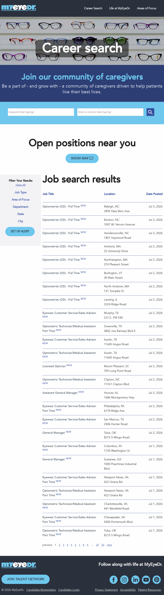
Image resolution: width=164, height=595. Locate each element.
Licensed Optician (54, 366)
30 (102, 545)
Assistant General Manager (60, 393)
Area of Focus (20, 199)
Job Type (20, 192)
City (20, 221)
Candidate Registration (41, 590)
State (20, 214)
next (109, 545)
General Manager (53, 433)
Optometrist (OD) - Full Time (61, 207)
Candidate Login (69, 590)
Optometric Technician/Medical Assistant (69, 353)
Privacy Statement (106, 590)
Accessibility (128, 590)
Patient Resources (149, 590)
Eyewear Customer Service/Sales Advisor (69, 313)
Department (20, 207)
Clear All (20, 185)
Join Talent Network (25, 579)
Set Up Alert (20, 231)
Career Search (93, 8)
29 (97, 545)
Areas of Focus (146, 8)
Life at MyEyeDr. (119, 8)
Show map (82, 158)
